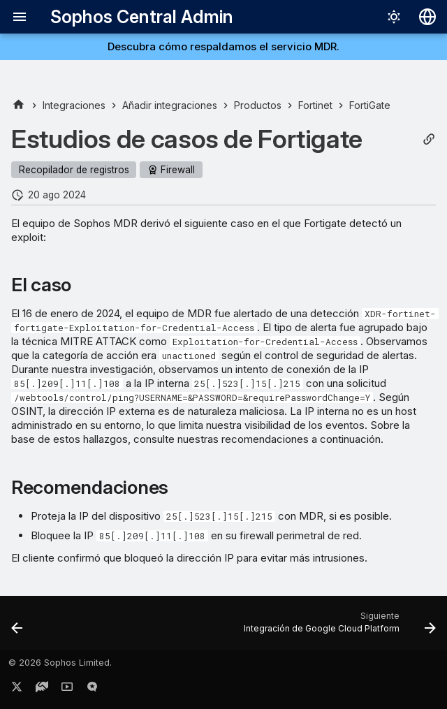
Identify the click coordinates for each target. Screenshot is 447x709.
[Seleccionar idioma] (427, 17)
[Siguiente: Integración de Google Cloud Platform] (337, 627)
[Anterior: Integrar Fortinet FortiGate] (18, 627)
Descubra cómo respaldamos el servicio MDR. (223, 46)
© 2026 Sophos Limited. (60, 662)
